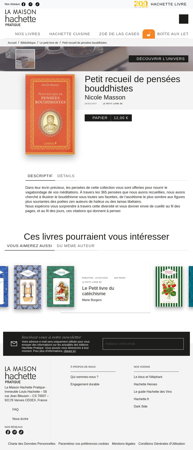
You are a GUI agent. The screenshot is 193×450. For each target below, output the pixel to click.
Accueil (12, 42)
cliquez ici (70, 351)
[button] (158, 58)
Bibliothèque (28, 42)
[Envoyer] (179, 343)
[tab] (9, 34)
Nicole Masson (105, 97)
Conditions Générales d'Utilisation (161, 443)
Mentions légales (123, 443)
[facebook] (23, 4)
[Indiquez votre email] (138, 344)
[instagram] (30, 4)
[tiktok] (37, 4)
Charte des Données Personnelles (31, 443)
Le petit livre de (49, 42)
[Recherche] (183, 19)
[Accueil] (21, 18)
